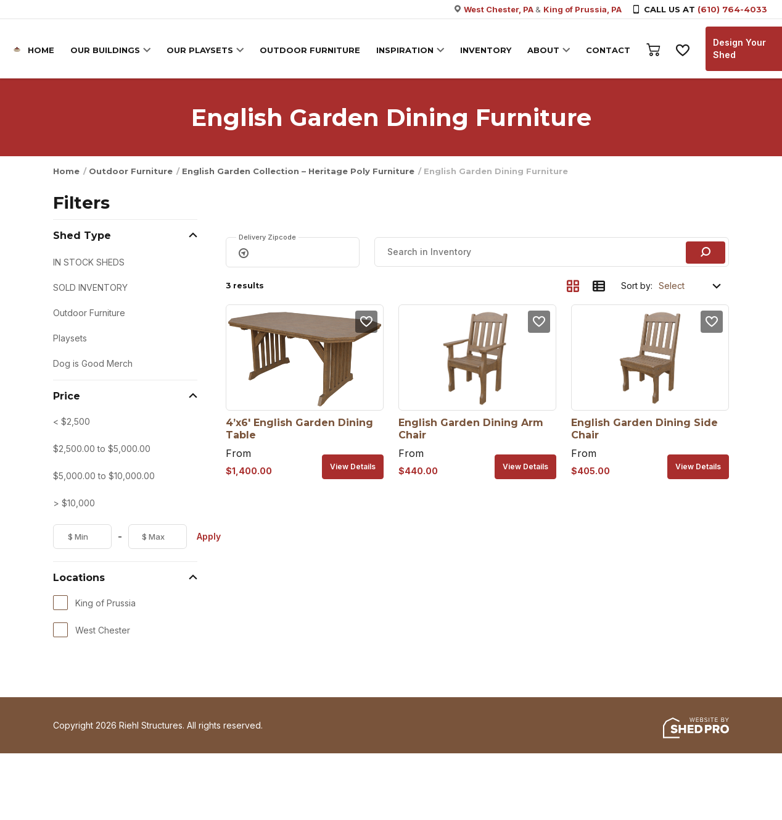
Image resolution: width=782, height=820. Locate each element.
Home (66, 171)
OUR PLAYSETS (201, 50)
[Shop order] (690, 286)
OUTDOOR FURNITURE (311, 50)
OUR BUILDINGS (107, 50)
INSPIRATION (406, 50)
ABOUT (545, 50)
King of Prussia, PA (582, 9)
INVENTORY (487, 50)
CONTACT (610, 50)
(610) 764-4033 (732, 9)
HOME (43, 50)
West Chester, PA (499, 9)
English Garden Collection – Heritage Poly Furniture (298, 171)
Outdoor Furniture (131, 171)
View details (353, 466)
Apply (209, 536)
